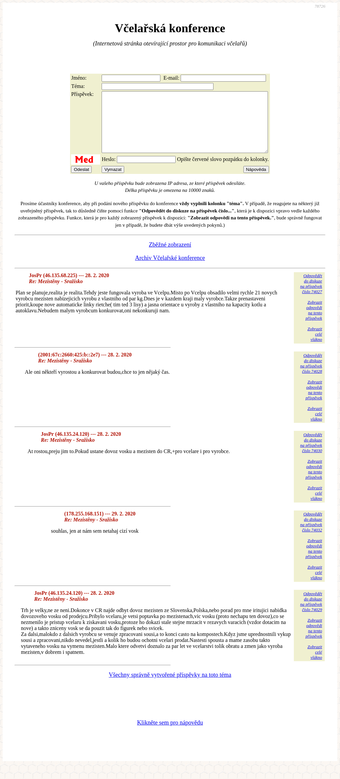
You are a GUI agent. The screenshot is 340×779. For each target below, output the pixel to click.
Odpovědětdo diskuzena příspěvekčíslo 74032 (311, 533)
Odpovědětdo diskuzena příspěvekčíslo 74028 (311, 375)
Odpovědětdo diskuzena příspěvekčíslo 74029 (311, 613)
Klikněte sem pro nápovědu (170, 734)
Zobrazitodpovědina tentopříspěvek (313, 322)
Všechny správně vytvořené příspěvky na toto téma (170, 686)
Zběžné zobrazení (170, 256)
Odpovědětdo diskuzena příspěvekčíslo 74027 (311, 295)
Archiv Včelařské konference (170, 270)
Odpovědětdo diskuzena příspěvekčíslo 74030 (311, 454)
